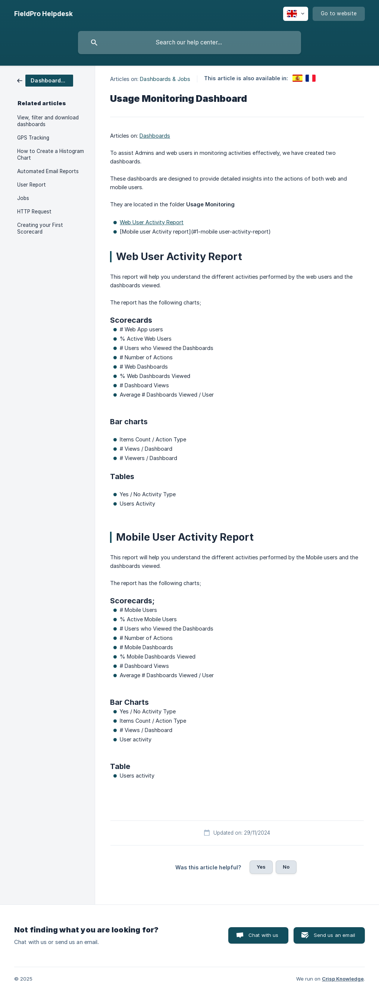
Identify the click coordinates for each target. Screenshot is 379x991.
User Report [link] (31, 185)
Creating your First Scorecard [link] (40, 228)
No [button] (286, 867)
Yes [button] (261, 867)
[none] (43, 14)
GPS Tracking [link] (33, 138)
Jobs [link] (23, 198)
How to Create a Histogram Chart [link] (50, 154)
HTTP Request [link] (34, 212)
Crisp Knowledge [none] (343, 979)
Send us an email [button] (334, 935)
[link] (45, 80)
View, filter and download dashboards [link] (48, 121)
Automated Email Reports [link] (48, 171)
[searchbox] (189, 42)
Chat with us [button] (263, 935)
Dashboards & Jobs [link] (165, 79)
